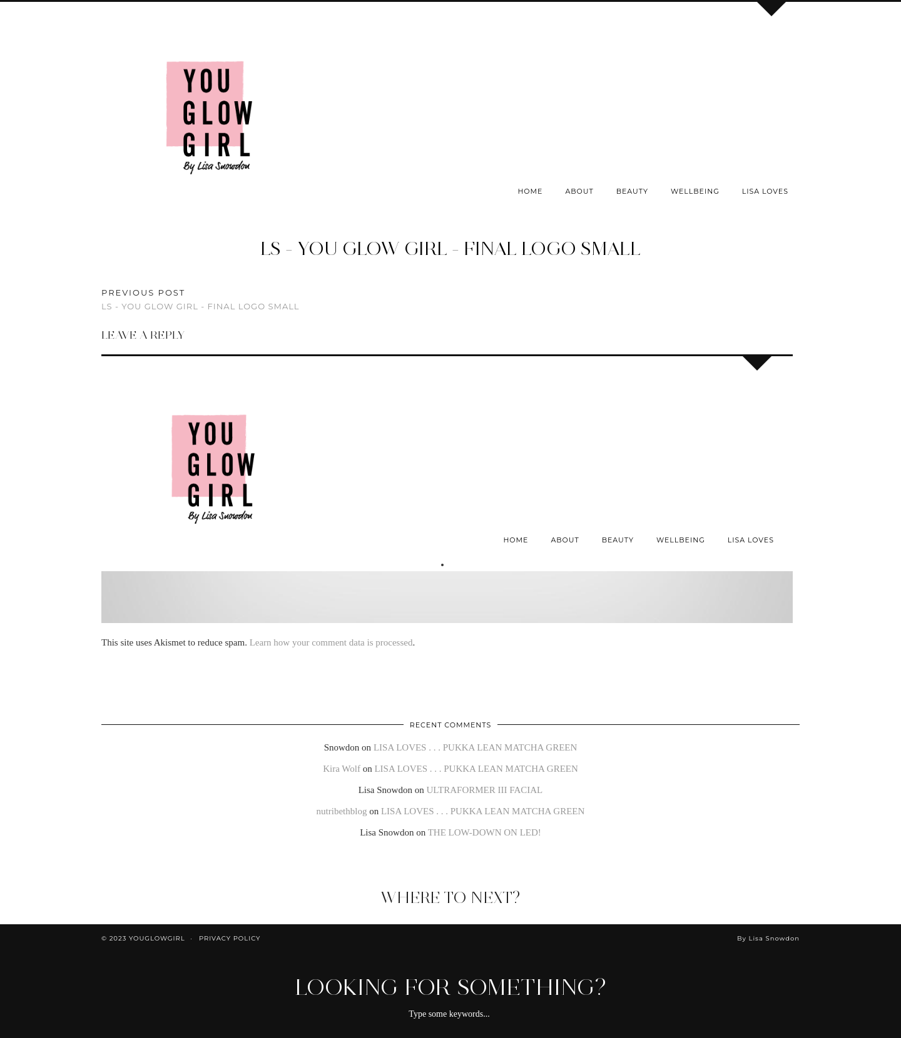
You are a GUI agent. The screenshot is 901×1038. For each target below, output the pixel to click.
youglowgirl (157, 938)
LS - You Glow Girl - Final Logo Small (450, 248)
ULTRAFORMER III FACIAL (484, 790)
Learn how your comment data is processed (331, 642)
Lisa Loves (765, 191)
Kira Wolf (341, 769)
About (579, 191)
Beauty (632, 191)
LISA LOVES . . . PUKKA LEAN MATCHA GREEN (475, 747)
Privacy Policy (230, 938)
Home (529, 191)
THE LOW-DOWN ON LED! (484, 832)
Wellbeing (695, 191)
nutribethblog (342, 811)
